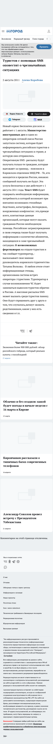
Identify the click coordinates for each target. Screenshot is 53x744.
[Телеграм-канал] (14, 120)
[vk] (22, 331)
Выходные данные (10, 628)
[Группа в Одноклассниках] (9, 561)
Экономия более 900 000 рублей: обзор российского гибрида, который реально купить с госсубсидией (26, 353)
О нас (5, 577)
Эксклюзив (6, 39)
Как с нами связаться (11, 608)
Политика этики (9, 603)
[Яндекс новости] (14, 114)
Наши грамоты (9, 598)
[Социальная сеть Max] (38, 120)
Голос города (38, 39)
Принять (44, 47)
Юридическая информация (14, 623)
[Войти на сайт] (49, 31)
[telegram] (31, 331)
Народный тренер (22, 39)
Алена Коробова (32, 80)
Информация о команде (12, 593)
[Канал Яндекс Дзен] (38, 114)
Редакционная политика (12, 618)
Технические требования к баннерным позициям (22, 613)
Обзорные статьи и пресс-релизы (16, 587)
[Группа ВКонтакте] (5, 561)
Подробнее (8, 656)
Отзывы (6, 582)
